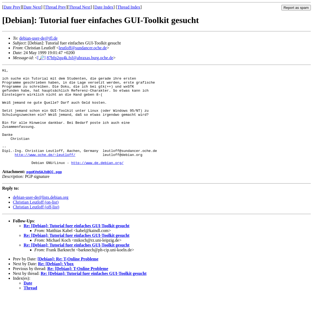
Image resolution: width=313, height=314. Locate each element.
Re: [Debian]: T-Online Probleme (77, 288)
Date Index (103, 7)
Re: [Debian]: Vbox (56, 283)
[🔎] (41, 57)
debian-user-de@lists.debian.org (40, 216)
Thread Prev (55, 7)
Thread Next (79, 7)
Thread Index (128, 7)
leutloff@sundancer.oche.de (83, 48)
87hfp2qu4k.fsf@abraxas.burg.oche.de (80, 57)
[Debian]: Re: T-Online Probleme (68, 278)
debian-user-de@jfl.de (38, 38)
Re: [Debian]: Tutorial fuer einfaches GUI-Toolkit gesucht (77, 245)
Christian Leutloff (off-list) (36, 226)
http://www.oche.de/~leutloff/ (45, 172)
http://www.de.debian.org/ (97, 182)
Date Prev (12, 7)
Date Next (32, 7)
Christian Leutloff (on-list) (35, 221)
